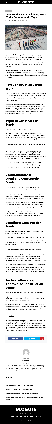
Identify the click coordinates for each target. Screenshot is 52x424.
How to (26, 416)
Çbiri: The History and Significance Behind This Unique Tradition (23, 381)
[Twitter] (22, 420)
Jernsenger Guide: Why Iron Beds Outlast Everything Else (21, 393)
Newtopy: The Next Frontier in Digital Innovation (19, 389)
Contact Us (38, 416)
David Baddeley (26, 361)
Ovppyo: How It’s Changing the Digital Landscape (19, 385)
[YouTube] (29, 420)
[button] (6, 2)
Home (12, 416)
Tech (21, 416)
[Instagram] (25, 420)
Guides (31, 416)
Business (8, 10)
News (17, 416)
